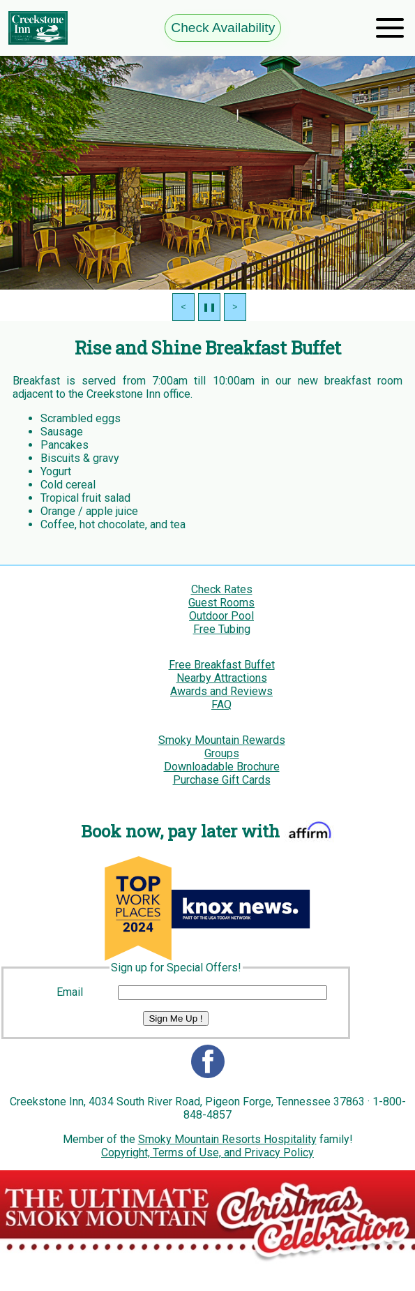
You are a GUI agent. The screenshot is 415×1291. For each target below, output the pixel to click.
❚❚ (209, 307)
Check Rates (221, 589)
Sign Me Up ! (175, 1018)
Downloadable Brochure (222, 766)
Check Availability (223, 27)
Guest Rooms (221, 602)
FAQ (221, 704)
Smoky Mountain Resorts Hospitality (227, 1139)
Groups (221, 753)
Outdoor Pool (221, 615)
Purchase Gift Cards (222, 779)
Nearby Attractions (221, 678)
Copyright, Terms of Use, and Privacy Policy (207, 1152)
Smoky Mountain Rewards (221, 740)
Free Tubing (221, 629)
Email (69, 992)
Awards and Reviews (221, 691)
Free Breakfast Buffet (222, 664)
